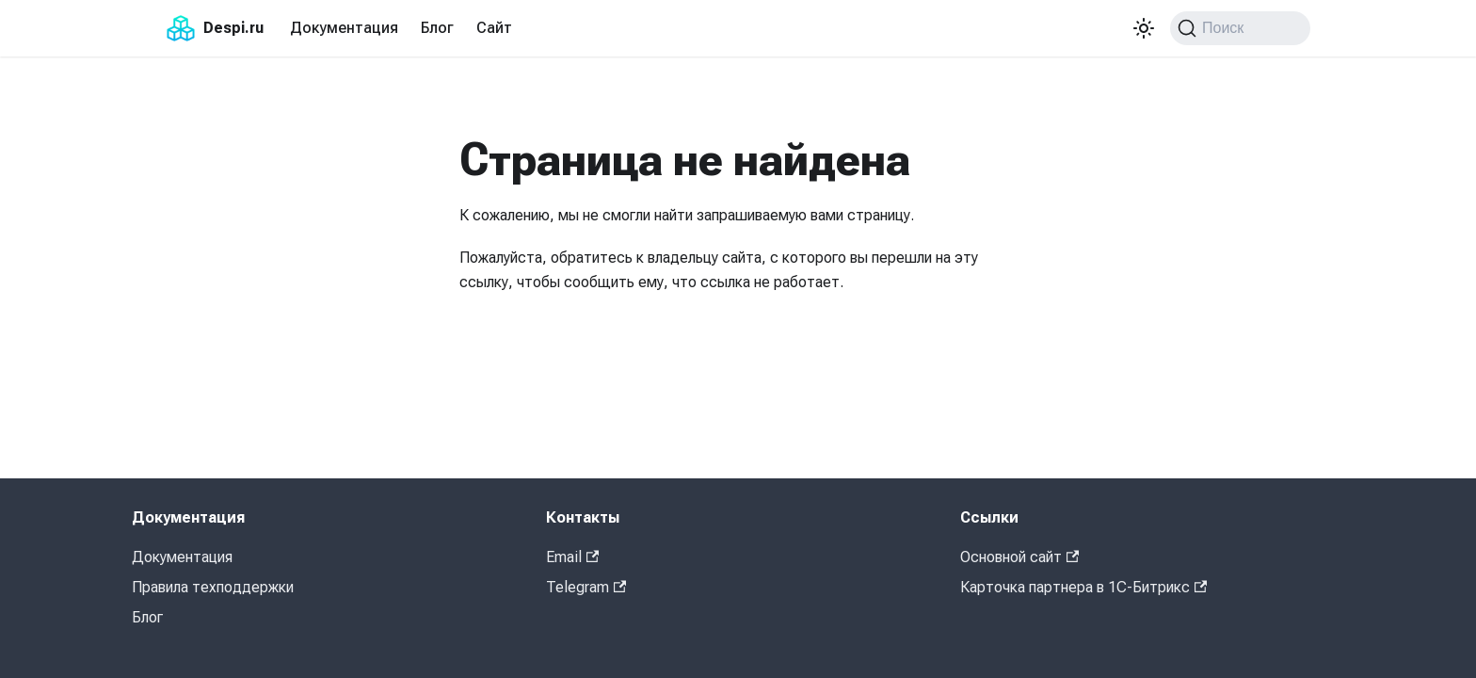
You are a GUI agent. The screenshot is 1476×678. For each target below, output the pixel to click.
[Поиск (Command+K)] (1240, 28)
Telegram (586, 587)
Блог (437, 28)
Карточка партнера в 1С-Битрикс (1083, 587)
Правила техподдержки (213, 587)
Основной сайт (1019, 557)
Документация (344, 28)
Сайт (494, 28)
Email (572, 557)
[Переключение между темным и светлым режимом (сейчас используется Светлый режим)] (1144, 28)
